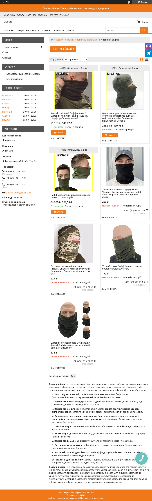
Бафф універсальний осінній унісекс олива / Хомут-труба (70, 196)
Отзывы (6, 57)
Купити (59, 132)
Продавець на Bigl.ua (76, 495)
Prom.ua (90, 492)
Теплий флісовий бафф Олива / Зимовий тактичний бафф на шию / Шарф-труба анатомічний (69, 116)
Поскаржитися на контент (68, 498)
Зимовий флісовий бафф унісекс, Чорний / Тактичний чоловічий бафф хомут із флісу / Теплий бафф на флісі (121, 193)
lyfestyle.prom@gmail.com (18, 192)
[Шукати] (144, 30)
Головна (8, 30)
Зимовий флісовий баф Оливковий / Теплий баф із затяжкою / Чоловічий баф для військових (70, 345)
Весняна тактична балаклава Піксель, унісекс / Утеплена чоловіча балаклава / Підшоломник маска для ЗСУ (70, 270)
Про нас (46, 30)
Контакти (59, 30)
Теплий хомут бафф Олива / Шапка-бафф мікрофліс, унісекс (122, 267)
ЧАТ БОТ (72, 30)
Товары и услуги (11, 47)
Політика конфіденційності (92, 498)
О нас (5, 52)
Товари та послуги (26, 30)
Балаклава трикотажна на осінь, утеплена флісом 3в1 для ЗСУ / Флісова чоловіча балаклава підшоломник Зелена (119, 117)
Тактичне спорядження (89, 40)
